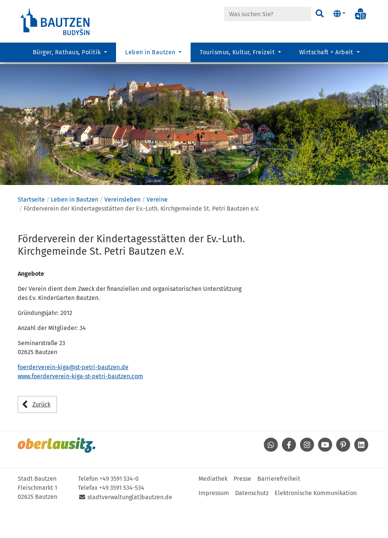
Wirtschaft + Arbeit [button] (327, 54)
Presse (242, 508)
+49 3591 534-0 (119, 508)
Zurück (41, 434)
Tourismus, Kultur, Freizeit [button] (238, 54)
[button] (339, 14)
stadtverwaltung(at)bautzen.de (129, 526)
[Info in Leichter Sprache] (360, 14)
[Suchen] (319, 14)
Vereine (157, 229)
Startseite (31, 229)
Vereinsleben (122, 229)
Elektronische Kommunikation (316, 522)
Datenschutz (252, 522)
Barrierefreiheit (278, 508)
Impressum (214, 522)
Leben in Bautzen (74, 229)
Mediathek (213, 508)
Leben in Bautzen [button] (151, 54)
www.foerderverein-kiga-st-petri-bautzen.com (80, 406)
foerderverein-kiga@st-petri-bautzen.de (73, 397)
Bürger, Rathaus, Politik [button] (67, 54)
